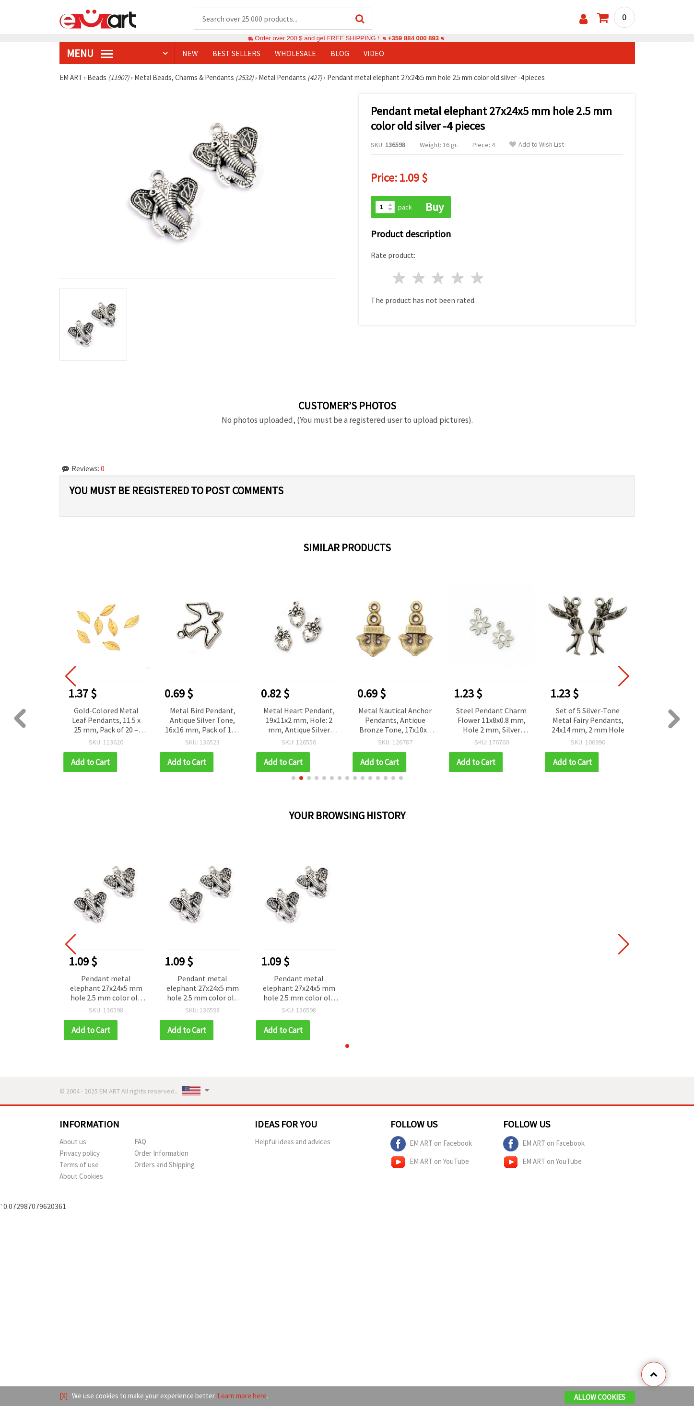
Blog (339, 53)
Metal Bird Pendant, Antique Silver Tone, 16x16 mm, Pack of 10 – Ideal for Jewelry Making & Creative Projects (204, 721)
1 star (400, 278)
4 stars (458, 278)
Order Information (161, 1153)
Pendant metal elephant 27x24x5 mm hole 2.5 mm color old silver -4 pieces (106, 989)
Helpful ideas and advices (292, 1141)
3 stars (438, 278)
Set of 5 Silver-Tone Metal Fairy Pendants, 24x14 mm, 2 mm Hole (589, 720)
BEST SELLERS (236, 53)
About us (72, 1141)
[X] (63, 1395)
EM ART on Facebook (431, 1143)
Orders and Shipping (164, 1164)
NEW (190, 53)
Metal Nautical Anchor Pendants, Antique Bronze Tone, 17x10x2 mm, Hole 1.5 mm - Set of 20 (396, 721)
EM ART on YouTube (429, 1162)
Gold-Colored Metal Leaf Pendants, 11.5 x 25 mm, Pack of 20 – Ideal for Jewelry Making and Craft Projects (107, 721)
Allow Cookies (599, 1397)
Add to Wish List (536, 144)
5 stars (478, 278)
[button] (293, 778)
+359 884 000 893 (413, 38)
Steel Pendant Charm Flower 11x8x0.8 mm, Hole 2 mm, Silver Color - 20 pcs (493, 721)
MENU (90, 53)
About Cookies (81, 1176)
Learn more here (242, 1395)
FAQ (140, 1141)
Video (374, 53)
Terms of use (79, 1164)
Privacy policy (79, 1153)
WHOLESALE (295, 53)
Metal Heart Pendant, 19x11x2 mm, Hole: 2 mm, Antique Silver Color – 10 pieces (300, 721)
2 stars (419, 278)
